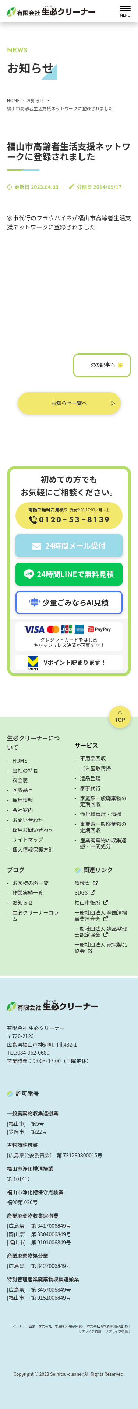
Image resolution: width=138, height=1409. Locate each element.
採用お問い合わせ (33, 829)
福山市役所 (87, 902)
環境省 (82, 883)
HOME (20, 760)
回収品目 (23, 790)
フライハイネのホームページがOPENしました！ (101, 366)
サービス (86, 745)
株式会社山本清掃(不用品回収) (61, 1326)
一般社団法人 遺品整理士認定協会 (101, 932)
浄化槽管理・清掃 (100, 814)
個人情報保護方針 (33, 849)
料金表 (20, 780)
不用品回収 (93, 758)
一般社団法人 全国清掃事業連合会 (101, 915)
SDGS (81, 892)
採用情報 (23, 800)
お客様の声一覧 (31, 883)
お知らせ (23, 902)
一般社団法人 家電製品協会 (101, 947)
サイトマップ (28, 839)
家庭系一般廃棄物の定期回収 (103, 801)
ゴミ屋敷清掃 (95, 768)
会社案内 (23, 810)
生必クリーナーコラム (36, 915)
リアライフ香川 (89, 1331)
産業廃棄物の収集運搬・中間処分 (103, 843)
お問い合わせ (28, 819)
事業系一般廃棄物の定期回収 (103, 827)
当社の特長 (25, 770)
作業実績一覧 (28, 892)
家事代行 (90, 788)
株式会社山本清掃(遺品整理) (107, 1326)
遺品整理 (90, 778)
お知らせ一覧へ (69, 403)
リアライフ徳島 (116, 1331)
